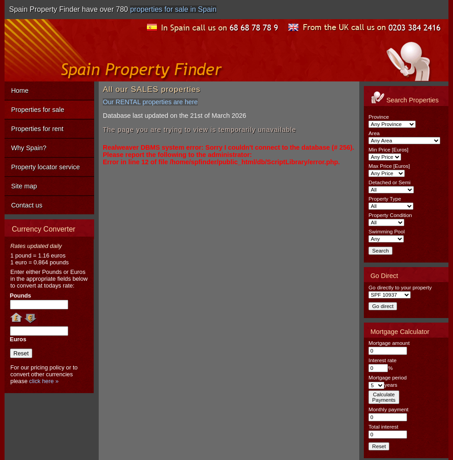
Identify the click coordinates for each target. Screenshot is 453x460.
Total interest (383, 427)
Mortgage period (387, 377)
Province (378, 117)
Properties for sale (37, 109)
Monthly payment (388, 409)
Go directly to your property (400, 287)
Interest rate (382, 360)
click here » (44, 381)
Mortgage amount (388, 343)
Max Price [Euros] (389, 166)
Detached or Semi (389, 182)
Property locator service (45, 167)
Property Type (384, 199)
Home (19, 90)
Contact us (26, 205)
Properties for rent (37, 128)
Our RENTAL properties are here (150, 102)
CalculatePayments (383, 397)
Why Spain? (28, 148)
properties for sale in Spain (173, 9)
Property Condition (390, 215)
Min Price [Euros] (388, 149)
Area (373, 133)
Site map (24, 186)
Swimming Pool (386, 231)
